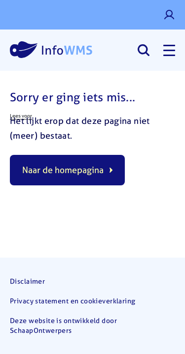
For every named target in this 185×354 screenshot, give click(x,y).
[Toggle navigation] (169, 50)
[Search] (143, 50)
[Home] (51, 50)
